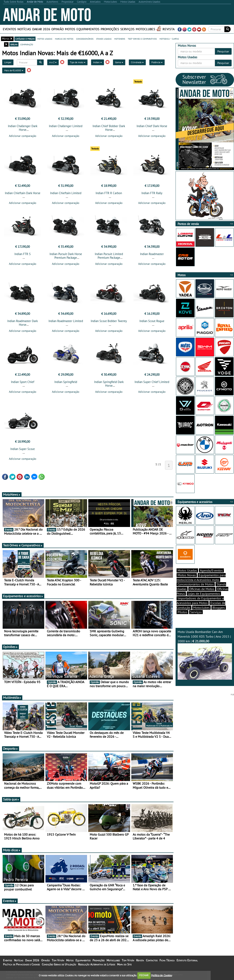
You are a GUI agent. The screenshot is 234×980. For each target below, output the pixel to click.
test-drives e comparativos (142, 38)
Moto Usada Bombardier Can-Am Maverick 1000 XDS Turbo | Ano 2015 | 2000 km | (205, 662)
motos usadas (44, 38)
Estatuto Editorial (187, 964)
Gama (119, 62)
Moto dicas (12, 854)
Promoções (110, 29)
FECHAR (144, 975)
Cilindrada (137, 62)
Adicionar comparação (22, 136)
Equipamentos (88, 29)
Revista (169, 29)
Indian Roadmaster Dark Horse (22, 325)
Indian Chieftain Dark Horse (22, 194)
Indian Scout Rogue (151, 323)
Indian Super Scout (22, 452)
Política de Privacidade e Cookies (21, 968)
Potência (157, 62)
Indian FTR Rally (151, 194)
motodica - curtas (169, 38)
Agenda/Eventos (211, 577)
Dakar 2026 (41, 29)
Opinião (57, 29)
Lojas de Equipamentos (204, 601)
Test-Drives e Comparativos (23, 549)
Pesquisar (223, 51)
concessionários (84, 38)
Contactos (151, 964)
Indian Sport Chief (22, 384)
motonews (119, 38)
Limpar (7, 62)
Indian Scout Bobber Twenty (109, 323)
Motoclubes (145, 29)
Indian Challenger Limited (65, 126)
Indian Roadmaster (152, 255)
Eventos (9, 29)
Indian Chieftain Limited (65, 194)
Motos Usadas (187, 577)
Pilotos (182, 619)
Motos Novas (187, 582)
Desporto (10, 752)
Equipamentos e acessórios (23, 600)
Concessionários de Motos (196, 591)
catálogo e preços (25, 38)
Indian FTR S (22, 255)
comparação (26, 44)
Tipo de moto (77, 62)
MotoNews (11, 498)
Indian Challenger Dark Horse (22, 128)
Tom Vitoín (58, 964)
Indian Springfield (65, 384)
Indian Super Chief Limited (152, 384)
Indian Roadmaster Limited (66, 323)
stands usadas (103, 38)
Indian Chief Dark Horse (152, 126)
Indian (97, 62)
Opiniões (10, 650)
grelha (13, 44)
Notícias (24, 29)
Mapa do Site (124, 968)
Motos (70, 29)
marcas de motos (64, 38)
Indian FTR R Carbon (109, 194)
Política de (161, 975)
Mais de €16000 (13, 70)
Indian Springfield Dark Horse (109, 386)
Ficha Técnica (167, 964)
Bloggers (218, 615)
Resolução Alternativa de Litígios (96, 968)
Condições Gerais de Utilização (59, 968)
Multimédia (12, 701)
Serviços (127, 29)
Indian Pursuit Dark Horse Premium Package (66, 257)
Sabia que (11, 803)
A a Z (53, 62)
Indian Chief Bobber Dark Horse (109, 128)
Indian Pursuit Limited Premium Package (109, 257)
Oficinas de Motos (201, 596)
